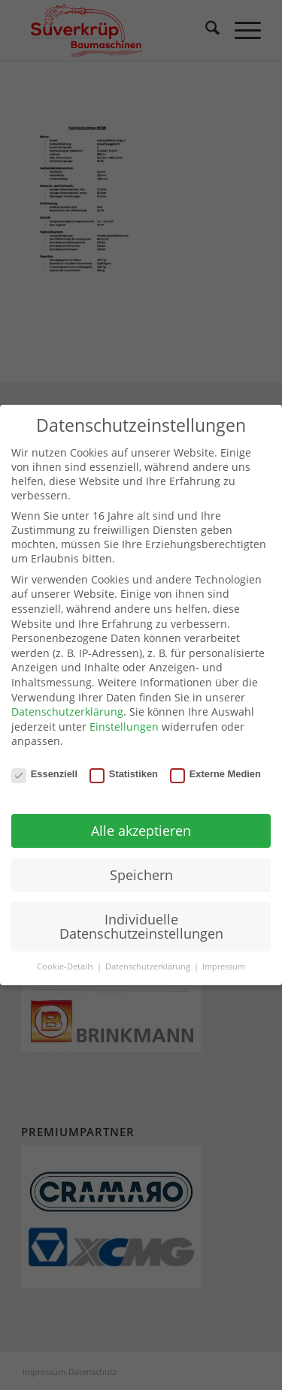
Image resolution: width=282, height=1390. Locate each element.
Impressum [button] (223, 966)
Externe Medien (215, 773)
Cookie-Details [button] (66, 966)
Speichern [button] (141, 875)
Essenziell (44, 773)
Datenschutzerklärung (67, 711)
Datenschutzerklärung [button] (149, 966)
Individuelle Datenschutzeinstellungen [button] (141, 926)
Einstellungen (124, 726)
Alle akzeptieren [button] (141, 831)
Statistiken (123, 773)
